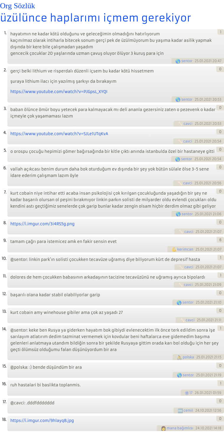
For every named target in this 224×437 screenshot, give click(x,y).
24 (197, 410)
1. (5, 32)
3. (5, 108)
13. (4, 311)
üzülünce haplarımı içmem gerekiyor (95, 18)
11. (4, 276)
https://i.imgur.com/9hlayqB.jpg (42, 420)
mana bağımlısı (180, 428)
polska (188, 357)
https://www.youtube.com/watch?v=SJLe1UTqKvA (59, 133)
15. (4, 366)
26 (197, 393)
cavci (188, 124)
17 (190, 393)
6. (4, 168)
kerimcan (185, 249)
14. (4, 329)
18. (4, 419)
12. (4, 293)
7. (5, 192)
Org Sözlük (17, 5)
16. (4, 383)
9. (4, 240)
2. (5, 69)
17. (4, 401)
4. (4, 132)
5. (5, 150)
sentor (186, 61)
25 (197, 61)
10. (4, 258)
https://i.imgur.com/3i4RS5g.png (42, 223)
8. (4, 222)
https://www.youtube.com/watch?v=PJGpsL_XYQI (58, 91)
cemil (188, 410)
